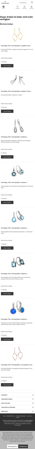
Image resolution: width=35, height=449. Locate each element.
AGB (4, 416)
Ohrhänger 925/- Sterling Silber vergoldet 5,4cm (15, 45)
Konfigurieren (23, 446)
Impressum (29, 416)
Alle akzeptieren (12, 446)
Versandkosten (29, 420)
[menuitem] (31, 7)
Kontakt (17, 417)
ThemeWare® (17, 425)
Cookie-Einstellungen (21, 416)
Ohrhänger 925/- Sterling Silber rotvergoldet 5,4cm (16, 364)
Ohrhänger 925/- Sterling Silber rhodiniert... (14, 137)
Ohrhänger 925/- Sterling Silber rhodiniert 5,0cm (16, 91)
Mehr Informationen (19, 441)
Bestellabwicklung (11, 416)
